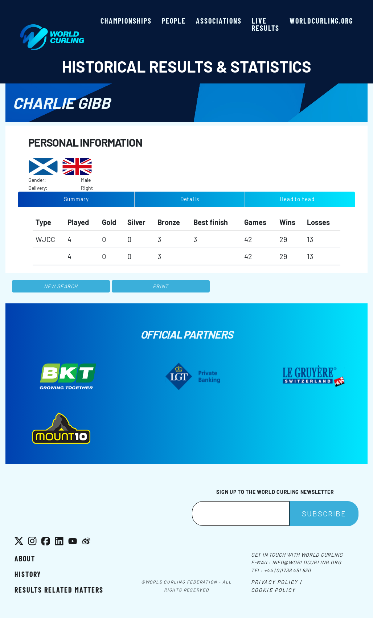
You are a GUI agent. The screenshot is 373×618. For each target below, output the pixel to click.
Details (189, 199)
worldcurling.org (321, 20)
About (25, 558)
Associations (219, 20)
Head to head (297, 199)
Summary (76, 199)
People (174, 20)
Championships (126, 20)
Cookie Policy (273, 590)
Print (161, 286)
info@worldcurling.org (306, 562)
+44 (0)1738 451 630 (287, 570)
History (28, 574)
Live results (265, 24)
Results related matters (59, 589)
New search (61, 286)
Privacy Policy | (276, 582)
